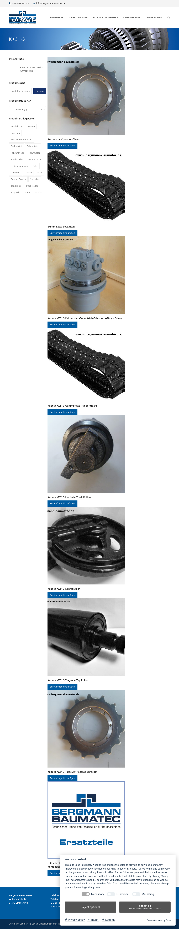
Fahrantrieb (33, 146)
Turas (27, 192)
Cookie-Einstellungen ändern (46, 923)
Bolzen (31, 126)
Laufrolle (15, 172)
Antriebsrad (17, 126)
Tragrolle (15, 192)
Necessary (97, 894)
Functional (123, 894)
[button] (169, 17)
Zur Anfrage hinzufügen (62, 145)
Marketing (148, 894)
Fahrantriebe (17, 152)
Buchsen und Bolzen (21, 139)
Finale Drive (17, 159)
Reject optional (90, 907)
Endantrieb (16, 146)
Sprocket (34, 179)
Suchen (40, 90)
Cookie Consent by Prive (159, 920)
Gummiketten (35, 159)
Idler (35, 166)
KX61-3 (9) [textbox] (26, 109)
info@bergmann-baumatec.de (50, 3)
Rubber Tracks (18, 179)
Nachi (39, 172)
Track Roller (32, 185)
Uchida (38, 192)
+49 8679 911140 (20, 3)
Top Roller (16, 185)
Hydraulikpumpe (19, 166)
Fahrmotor (34, 152)
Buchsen (15, 132)
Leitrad (28, 172)
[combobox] (27, 109)
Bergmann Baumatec (19, 923)
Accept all (145, 907)
